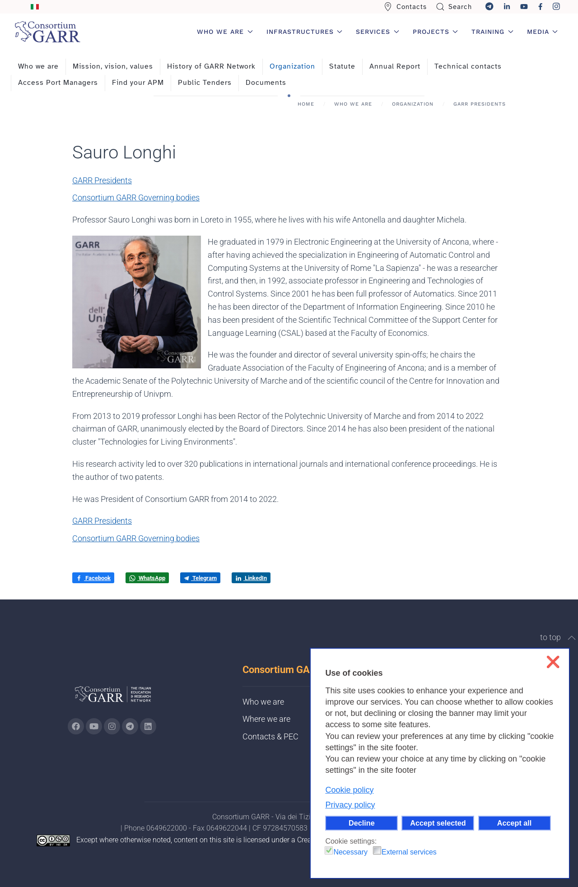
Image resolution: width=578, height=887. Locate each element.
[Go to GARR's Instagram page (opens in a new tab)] (76, 726)
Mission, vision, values (113, 66)
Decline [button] (362, 823)
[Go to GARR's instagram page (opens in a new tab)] (112, 726)
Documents (266, 82)
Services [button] (377, 31)
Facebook (93, 578)
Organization (292, 66)
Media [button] (542, 31)
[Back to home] (47, 32)
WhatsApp (147, 578)
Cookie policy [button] (349, 789)
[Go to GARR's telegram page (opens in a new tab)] (130, 726)
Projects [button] (435, 31)
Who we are (38, 66)
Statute (342, 66)
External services (409, 852)
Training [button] (492, 31)
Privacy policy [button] (350, 804)
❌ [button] (553, 662)
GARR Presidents (102, 180)
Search (454, 6)
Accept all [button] (514, 823)
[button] (571, 637)
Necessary (350, 852)
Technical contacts (468, 66)
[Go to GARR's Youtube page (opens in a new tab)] (94, 726)
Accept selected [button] (438, 823)
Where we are (266, 719)
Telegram (200, 578)
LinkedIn (251, 578)
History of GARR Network (211, 66)
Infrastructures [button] (304, 31)
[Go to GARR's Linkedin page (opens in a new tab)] (148, 726)
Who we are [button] (225, 31)
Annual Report (394, 66)
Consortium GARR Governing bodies (136, 197)
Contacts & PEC (270, 736)
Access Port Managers (58, 82)
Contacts (405, 6)
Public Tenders (205, 82)
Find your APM (138, 82)
